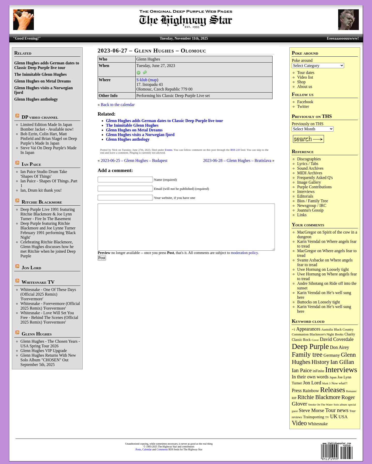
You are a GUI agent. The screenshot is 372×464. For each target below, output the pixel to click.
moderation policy (244, 253)
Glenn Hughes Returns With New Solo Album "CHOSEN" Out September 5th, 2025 (48, 360)
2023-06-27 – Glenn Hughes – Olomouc (152, 50)
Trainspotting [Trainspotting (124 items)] (313, 417)
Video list (305, 77)
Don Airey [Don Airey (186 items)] (339, 347)
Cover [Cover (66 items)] (315, 339)
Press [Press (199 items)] (296, 390)
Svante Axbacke (310, 260)
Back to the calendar (118, 104)
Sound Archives (310, 168)
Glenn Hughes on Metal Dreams (42, 81)
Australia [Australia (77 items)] (327, 329)
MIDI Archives (309, 173)
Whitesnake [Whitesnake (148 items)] (318, 423)
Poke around (302, 60)
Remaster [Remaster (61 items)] (351, 391)
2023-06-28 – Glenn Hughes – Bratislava (237, 160)
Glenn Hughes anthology (36, 99)
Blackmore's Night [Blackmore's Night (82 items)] (322, 334)
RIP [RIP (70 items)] (294, 398)
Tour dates (305, 72)
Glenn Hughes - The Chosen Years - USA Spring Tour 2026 (50, 343)
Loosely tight (338, 269)
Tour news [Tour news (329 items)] (336, 410)
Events (168, 149)
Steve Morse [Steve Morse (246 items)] (311, 410)
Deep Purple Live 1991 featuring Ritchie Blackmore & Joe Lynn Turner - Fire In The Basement (47, 214)
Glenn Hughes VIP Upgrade (43, 350)
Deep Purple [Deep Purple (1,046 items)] (310, 346)
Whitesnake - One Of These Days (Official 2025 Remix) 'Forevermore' (48, 294)
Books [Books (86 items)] (339, 334)
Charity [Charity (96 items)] (350, 334)
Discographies (309, 159)
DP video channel (40, 117)
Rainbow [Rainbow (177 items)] (311, 390)
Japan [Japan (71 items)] (333, 377)
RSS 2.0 (235, 149)
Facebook (305, 102)
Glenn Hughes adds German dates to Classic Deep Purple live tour (46, 65)
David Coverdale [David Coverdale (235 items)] (337, 339)
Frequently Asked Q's (315, 177)
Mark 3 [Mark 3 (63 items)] (326, 383)
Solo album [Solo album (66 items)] (340, 404)
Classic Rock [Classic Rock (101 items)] (301, 340)
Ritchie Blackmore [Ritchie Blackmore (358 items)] (318, 397)
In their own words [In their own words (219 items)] (310, 376)
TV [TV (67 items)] (327, 417)
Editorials (305, 196)
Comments (162, 449)
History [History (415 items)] (320, 362)
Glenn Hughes (37, 333)
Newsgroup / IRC (311, 205)
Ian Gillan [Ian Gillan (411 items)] (342, 362)
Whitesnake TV (38, 282)
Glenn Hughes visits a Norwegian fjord (140, 134)
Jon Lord (31, 267)
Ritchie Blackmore (42, 202)
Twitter (303, 106)
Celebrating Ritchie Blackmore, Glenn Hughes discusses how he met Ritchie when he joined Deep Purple (48, 249)
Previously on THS (307, 124)
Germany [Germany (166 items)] (331, 355)
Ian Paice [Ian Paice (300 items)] (302, 370)
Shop (301, 82)
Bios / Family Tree (312, 201)
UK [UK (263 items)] (334, 416)
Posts (138, 449)
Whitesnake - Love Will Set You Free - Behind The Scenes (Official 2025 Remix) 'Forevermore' (49, 317)
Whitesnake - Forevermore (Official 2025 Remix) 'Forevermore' (50, 305)
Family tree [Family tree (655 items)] (307, 354)
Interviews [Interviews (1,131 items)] (341, 369)
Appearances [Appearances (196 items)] (308, 329)
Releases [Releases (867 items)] (332, 390)
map (153, 80)
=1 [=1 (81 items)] (293, 329)
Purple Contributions (314, 187)
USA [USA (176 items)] (343, 416)
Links (301, 215)
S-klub (142, 80)
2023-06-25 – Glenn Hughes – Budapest (134, 160)
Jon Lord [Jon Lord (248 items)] (312, 382)
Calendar (147, 449)
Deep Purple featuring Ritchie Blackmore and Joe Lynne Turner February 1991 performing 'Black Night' (48, 230)
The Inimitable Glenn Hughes (40, 74)
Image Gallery (309, 182)
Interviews (306, 191)
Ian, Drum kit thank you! (41, 190)
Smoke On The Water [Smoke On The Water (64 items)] (320, 404)
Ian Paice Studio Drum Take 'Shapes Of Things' (43, 173)
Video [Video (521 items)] (299, 423)
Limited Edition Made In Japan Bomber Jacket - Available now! (47, 126)
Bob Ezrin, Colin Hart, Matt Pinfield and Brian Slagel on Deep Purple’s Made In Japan (48, 138)
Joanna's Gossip (310, 210)
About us (304, 86)
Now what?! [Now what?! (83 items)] (339, 383)
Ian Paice (31, 164)
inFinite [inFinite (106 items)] (318, 371)
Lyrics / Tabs (307, 163)
